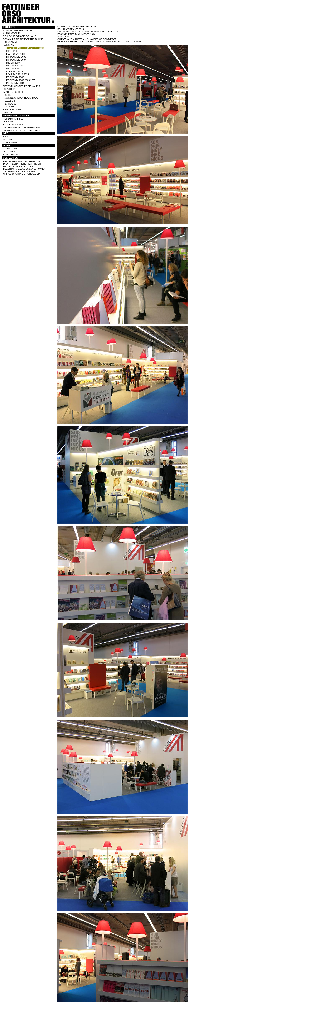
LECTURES (9, 151)
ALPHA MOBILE (11, 33)
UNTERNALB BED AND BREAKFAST (22, 127)
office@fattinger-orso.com (21, 174)
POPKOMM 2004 (15, 83)
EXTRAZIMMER (11, 42)
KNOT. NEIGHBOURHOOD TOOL (20, 98)
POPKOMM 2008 (15, 77)
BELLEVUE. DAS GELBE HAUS (19, 36)
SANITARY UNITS (12, 109)
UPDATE (7, 112)
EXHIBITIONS (10, 148)
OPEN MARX (10, 121)
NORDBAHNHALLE (13, 118)
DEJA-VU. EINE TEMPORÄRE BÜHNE (23, 39)
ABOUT (7, 136)
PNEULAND (9, 106)
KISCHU (7, 95)
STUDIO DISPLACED (14, 124)
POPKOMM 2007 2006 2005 (20, 80)
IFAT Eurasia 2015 (16, 54)
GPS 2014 (11, 51)
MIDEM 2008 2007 (15, 65)
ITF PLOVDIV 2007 (16, 60)
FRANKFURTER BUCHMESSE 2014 (25, 48)
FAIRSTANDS (10, 45)
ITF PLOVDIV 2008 (16, 57)
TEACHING (9, 139)
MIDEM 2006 (13, 68)
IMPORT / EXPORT (13, 92)
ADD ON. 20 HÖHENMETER (18, 30)
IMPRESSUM (10, 142)
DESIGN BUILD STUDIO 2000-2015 (21, 130)
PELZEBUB (9, 101)
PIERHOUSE (9, 103)
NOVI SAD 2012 (14, 71)
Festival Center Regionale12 (21, 86)
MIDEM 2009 (13, 62)
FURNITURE (9, 89)
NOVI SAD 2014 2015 (17, 74)
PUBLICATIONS (11, 154)
